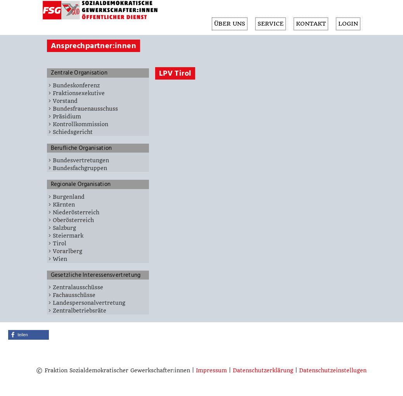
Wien (60, 259)
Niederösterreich (76, 212)
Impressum (211, 370)
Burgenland (69, 197)
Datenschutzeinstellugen (333, 370)
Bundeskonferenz (76, 85)
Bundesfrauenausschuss (85, 109)
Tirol (59, 243)
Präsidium (67, 116)
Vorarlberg (67, 251)
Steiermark (68, 236)
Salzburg (64, 228)
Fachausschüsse (74, 295)
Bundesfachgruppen (80, 168)
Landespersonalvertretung (89, 303)
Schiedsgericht (73, 132)
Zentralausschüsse (78, 287)
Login (348, 24)
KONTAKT (310, 24)
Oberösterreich (73, 220)
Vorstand (65, 101)
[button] (28, 335)
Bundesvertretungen (81, 160)
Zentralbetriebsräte (79, 310)
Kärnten (64, 204)
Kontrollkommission (80, 124)
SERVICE (269, 24)
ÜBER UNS (226, 24)
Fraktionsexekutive (79, 93)
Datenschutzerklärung (263, 370)
